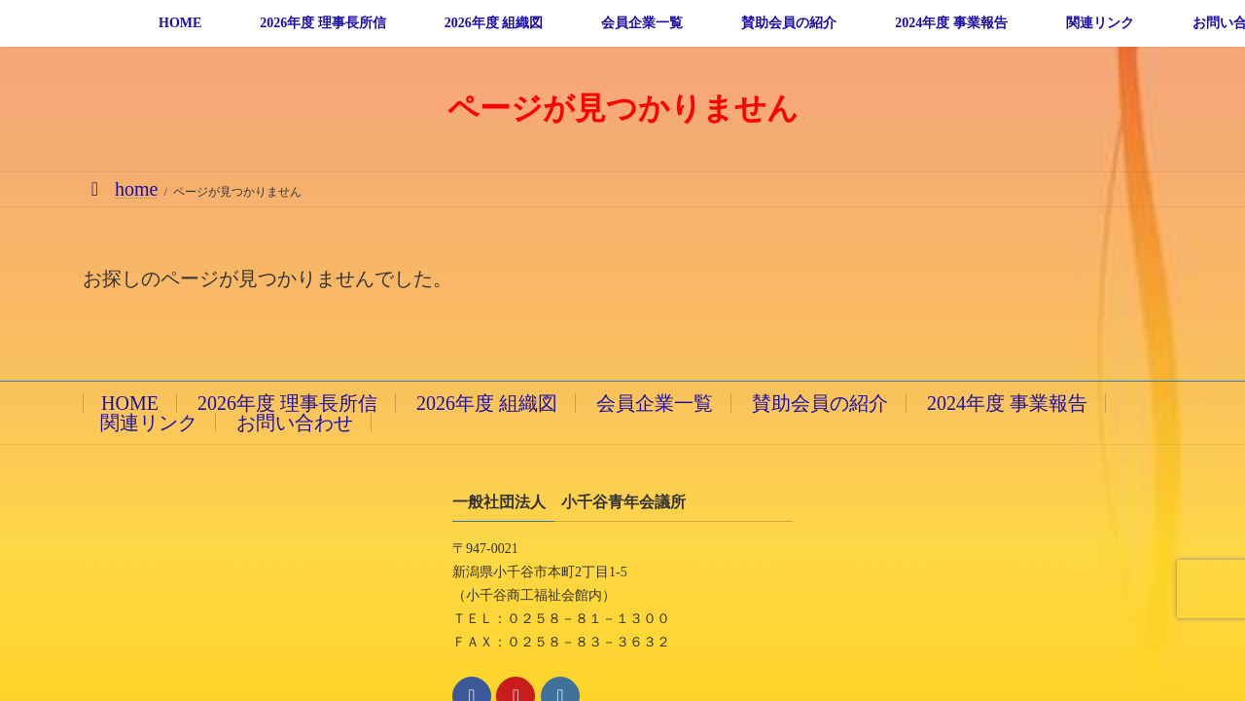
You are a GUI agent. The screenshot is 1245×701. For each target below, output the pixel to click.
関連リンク (148, 422)
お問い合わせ (294, 422)
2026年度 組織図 (486, 403)
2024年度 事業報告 (1007, 403)
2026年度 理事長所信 (287, 403)
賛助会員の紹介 (820, 403)
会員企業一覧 (654, 403)
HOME (130, 403)
